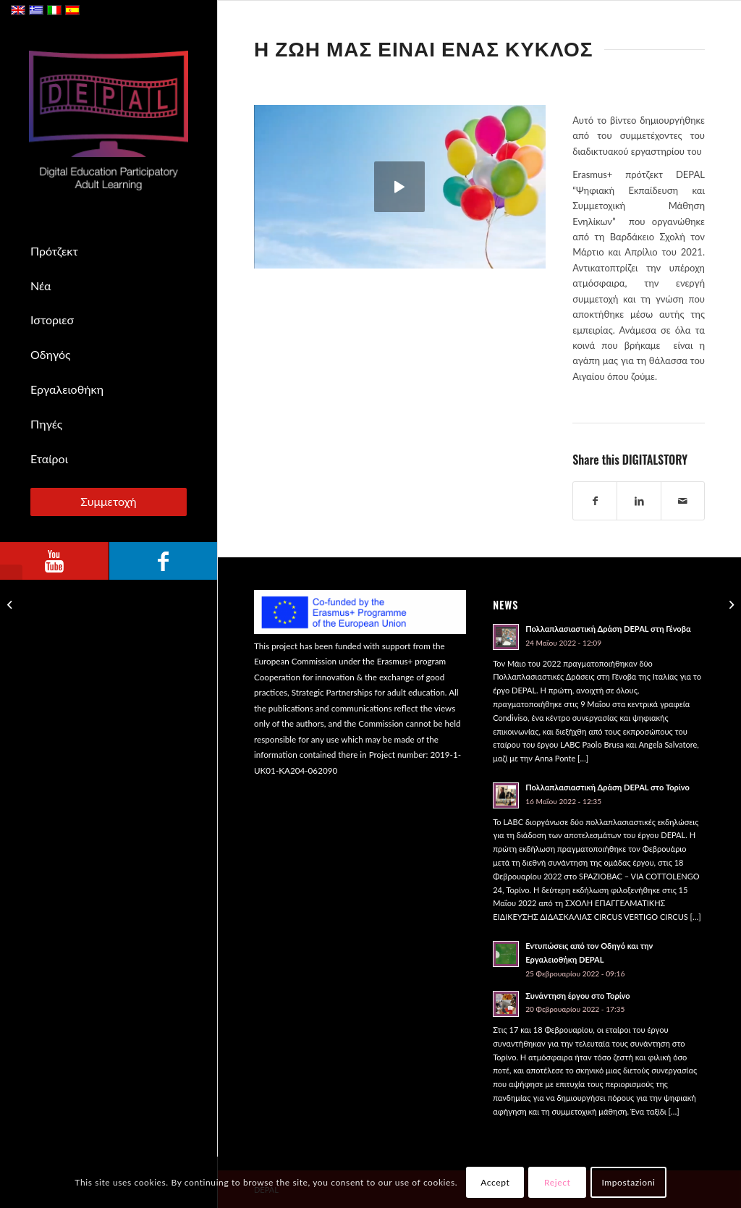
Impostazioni (628, 1182)
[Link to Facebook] (163, 561)
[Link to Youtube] (54, 561)
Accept (494, 1182)
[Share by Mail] (682, 501)
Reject (557, 1182)
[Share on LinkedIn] (638, 501)
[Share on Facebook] (595, 501)
